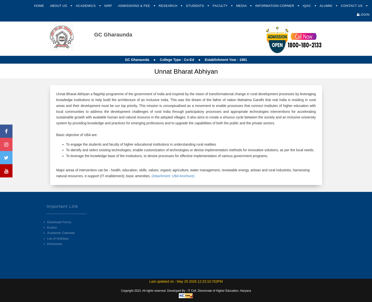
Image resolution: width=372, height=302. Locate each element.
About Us (59, 6)
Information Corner (275, 6)
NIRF (108, 6)
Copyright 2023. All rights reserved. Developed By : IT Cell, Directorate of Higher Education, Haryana (186, 290)
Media (242, 6)
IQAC (307, 6)
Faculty (220, 6)
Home (39, 6)
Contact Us (352, 6)
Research (168, 6)
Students (195, 6)
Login (363, 14)
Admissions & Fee (134, 6)
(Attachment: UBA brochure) (172, 176)
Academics (86, 6)
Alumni (326, 6)
